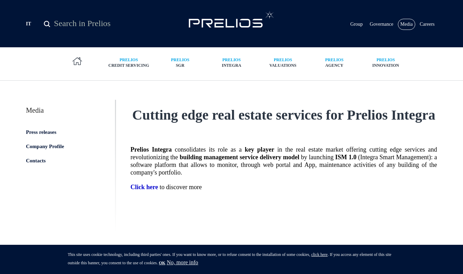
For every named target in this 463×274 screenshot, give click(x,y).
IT (28, 23)
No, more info (182, 265)
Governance (381, 24)
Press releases (41, 132)
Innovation (385, 62)
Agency (334, 62)
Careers (427, 24)
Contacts (36, 160)
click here (319, 257)
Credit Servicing (129, 62)
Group (356, 24)
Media (406, 24)
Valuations (283, 62)
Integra (231, 62)
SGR (180, 62)
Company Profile (45, 146)
